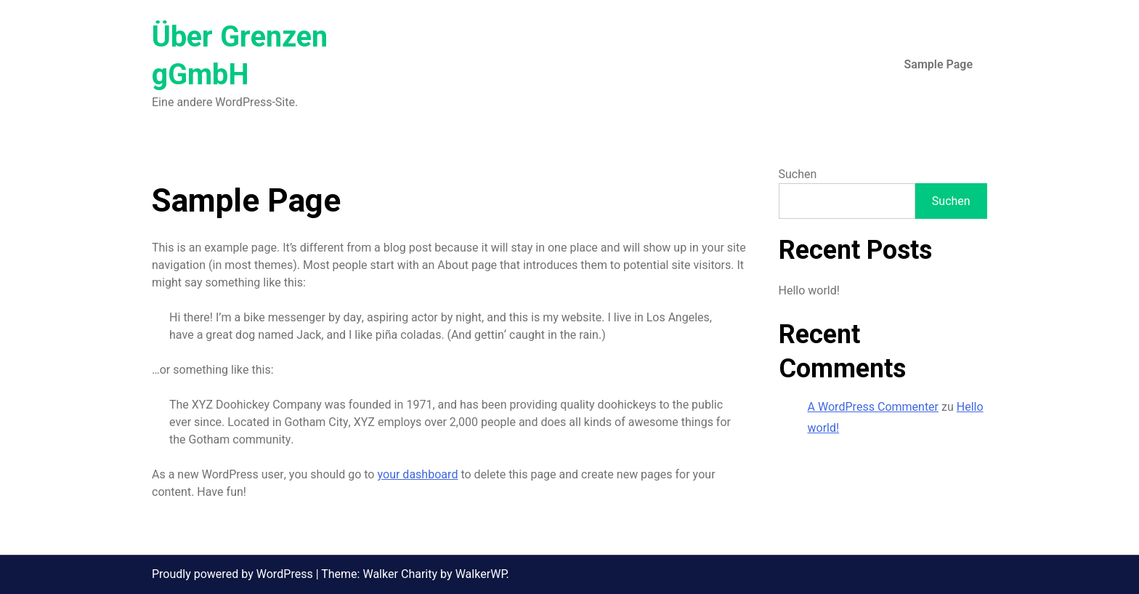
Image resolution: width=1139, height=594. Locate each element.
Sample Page (938, 64)
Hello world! (809, 291)
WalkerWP (480, 574)
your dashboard (417, 474)
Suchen (798, 174)
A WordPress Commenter (873, 407)
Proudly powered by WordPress (234, 574)
